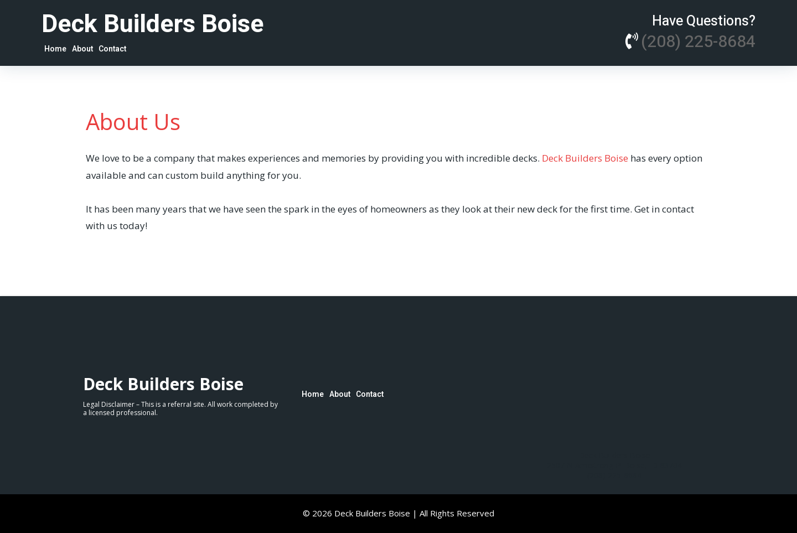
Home (55, 49)
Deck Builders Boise (586, 158)
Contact (112, 49)
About (82, 49)
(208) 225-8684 (698, 42)
